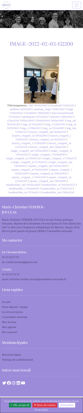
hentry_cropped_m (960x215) (48, 139)
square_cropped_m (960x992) (49, 173)
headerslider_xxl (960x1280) (23, 184)
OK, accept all (19, 405)
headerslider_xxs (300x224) (58, 192)
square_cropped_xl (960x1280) (30, 169)
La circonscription (12, 311)
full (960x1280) (38, 105)
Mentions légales (11, 354)
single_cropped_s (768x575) (60, 158)
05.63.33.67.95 (10, 257)
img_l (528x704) (56, 124)
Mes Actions (9, 322)
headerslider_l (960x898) (24, 188)
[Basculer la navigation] (76, 5)
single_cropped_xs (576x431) (29, 162)
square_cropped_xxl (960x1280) (48, 165)
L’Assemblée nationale (14, 317)
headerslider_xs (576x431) (24, 192)
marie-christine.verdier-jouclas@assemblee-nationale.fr (34, 279)
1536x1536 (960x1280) (20, 120)
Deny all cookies (45, 405)
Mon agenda (9, 327)
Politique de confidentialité (17, 359)
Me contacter (9, 332)
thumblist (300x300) (38, 112)
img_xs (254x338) (53, 128)
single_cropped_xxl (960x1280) (29, 150)
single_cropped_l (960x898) (49, 154)
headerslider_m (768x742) (57, 188)
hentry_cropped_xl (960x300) (30, 135)
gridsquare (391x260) (35, 116)
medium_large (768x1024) (49, 109)
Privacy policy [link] (41, 409)
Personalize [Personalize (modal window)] (67, 405)
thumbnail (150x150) (62, 105)
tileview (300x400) (61, 116)
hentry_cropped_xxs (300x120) (48, 146)
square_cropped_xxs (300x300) (48, 180)
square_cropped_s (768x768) (29, 177)
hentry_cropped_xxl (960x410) (47, 131)
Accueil (6, 301)
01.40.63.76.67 (11, 274)
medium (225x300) (21, 109)
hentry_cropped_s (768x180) (29, 143)
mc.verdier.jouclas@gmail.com (19, 262)
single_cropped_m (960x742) (23, 158)
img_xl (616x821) (33, 124)
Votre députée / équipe (15, 306)
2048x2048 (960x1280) (50, 120)
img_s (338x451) (31, 128)
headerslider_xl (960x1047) (58, 184)
